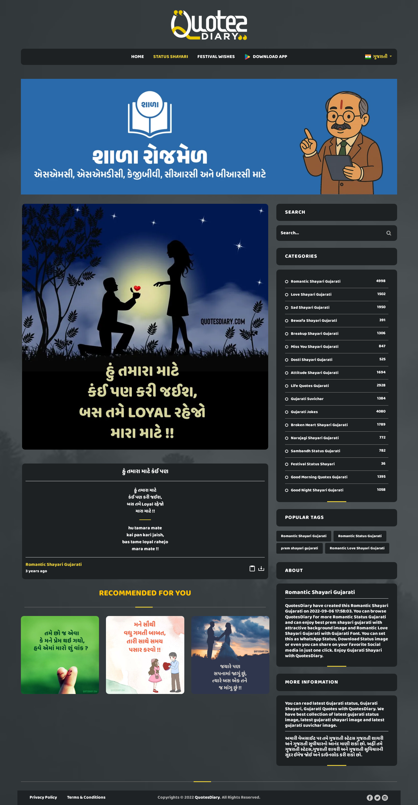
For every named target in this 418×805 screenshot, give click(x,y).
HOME (137, 57)
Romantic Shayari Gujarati (54, 564)
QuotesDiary (207, 797)
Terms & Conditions (86, 797)
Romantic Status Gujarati (360, 536)
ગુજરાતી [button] (376, 57)
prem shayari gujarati (299, 548)
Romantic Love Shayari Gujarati (357, 548)
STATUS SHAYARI (170, 57)
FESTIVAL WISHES (216, 57)
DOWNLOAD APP (265, 57)
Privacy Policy (43, 797)
